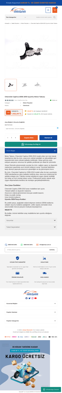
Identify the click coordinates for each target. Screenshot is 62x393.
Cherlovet (26, 105)
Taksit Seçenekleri (13, 227)
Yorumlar (9, 220)
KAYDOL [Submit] (52, 250)
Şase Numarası (8, 125)
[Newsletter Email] (31, 249)
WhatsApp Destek (51, 389)
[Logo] (18, 10)
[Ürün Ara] (42, 17)
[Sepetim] (54, 10)
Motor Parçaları (27, 103)
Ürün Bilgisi (10, 151)
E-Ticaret (27, 391)
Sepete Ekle (28, 138)
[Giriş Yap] (48, 10)
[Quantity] (11, 137)
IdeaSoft (21, 391)
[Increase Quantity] (15, 137)
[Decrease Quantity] (7, 137)
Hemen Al (48, 138)
